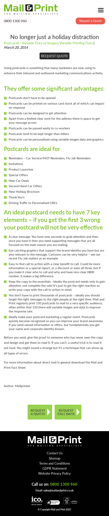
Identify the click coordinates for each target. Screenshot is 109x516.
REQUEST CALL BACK (66, 412)
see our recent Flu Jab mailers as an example (55, 256)
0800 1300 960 (15, 20)
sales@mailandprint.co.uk (58, 490)
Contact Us (55, 453)
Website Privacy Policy (54, 473)
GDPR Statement (54, 468)
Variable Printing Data (76, 42)
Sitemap (54, 458)
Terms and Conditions (54, 463)
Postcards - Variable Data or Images (31, 42)
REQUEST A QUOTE (37, 412)
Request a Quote (90, 20)
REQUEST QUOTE (54, 56)
